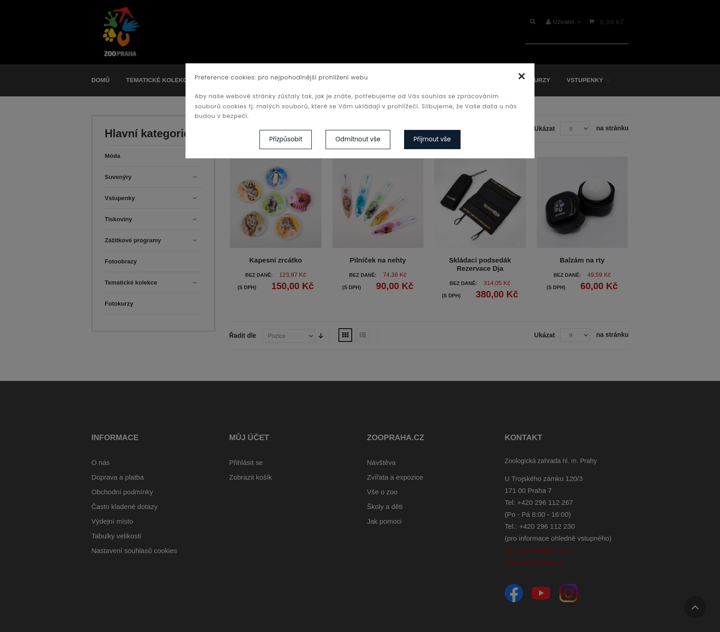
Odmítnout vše (357, 139)
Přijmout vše (432, 139)
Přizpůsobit (285, 139)
